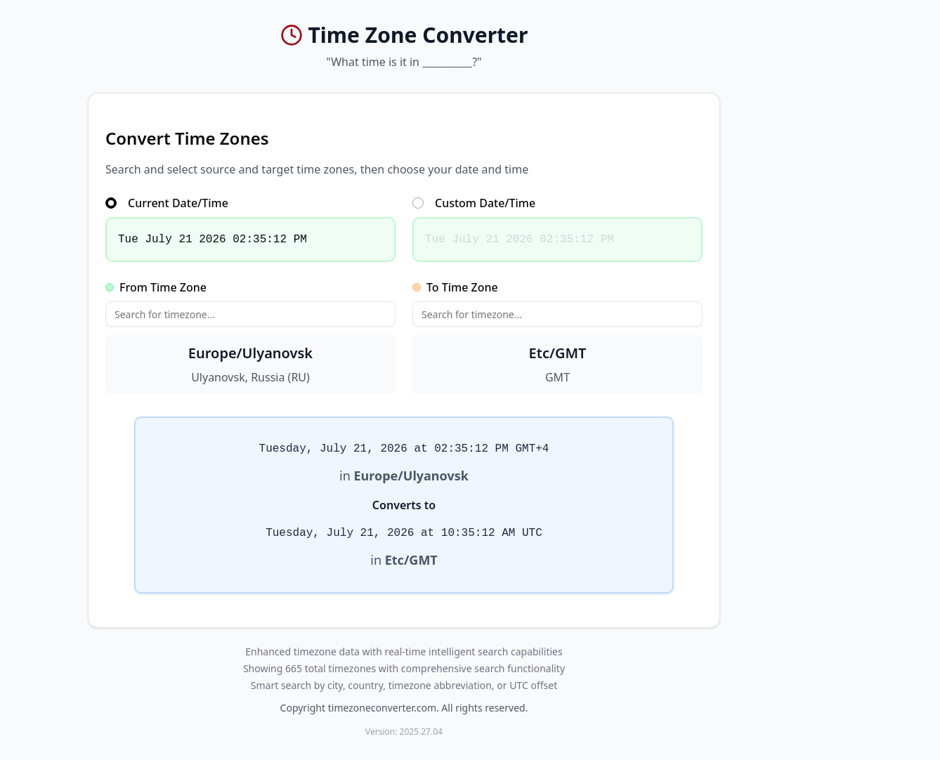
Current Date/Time (166, 203)
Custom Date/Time (473, 203)
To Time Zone (455, 287)
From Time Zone (156, 287)
